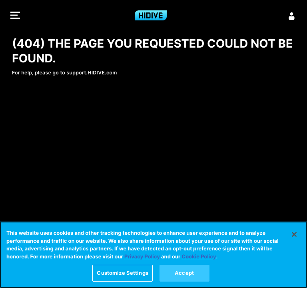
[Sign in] (292, 16)
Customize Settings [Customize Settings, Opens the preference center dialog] (122, 274)
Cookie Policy (198, 257)
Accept (184, 274)
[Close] (294, 235)
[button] (15, 16)
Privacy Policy (142, 257)
